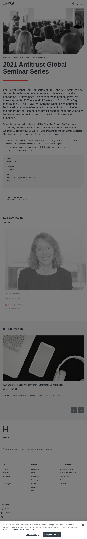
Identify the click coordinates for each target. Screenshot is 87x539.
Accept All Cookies (51, 536)
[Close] (83, 526)
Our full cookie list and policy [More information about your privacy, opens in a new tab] (22, 531)
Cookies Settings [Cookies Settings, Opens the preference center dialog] (32, 536)
